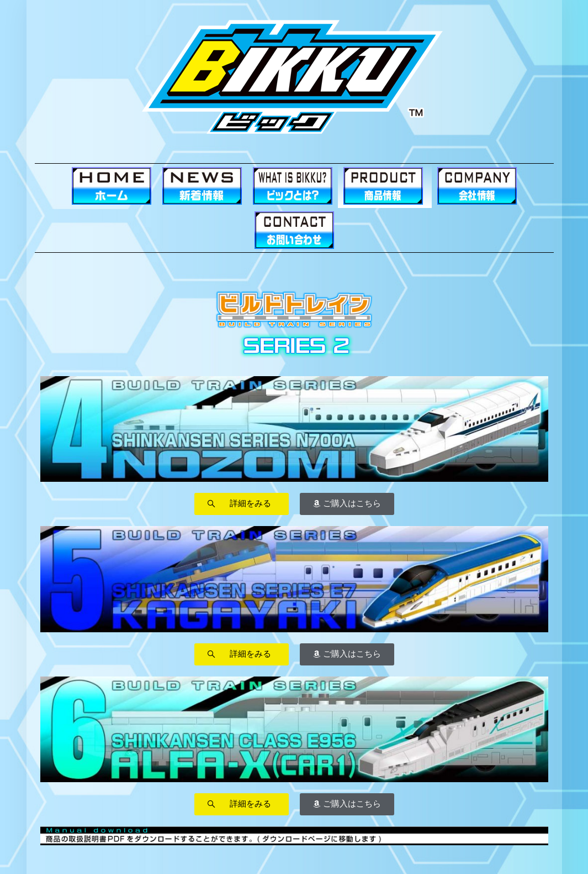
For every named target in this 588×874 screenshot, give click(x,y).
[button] (241, 504)
